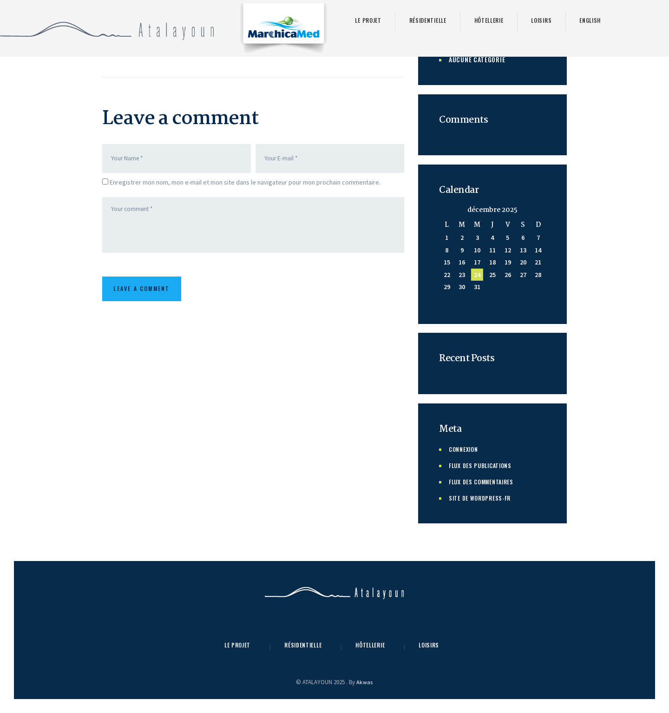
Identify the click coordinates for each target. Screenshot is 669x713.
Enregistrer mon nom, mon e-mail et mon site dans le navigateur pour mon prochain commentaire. (245, 183)
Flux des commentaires (485, 481)
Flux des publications (484, 465)
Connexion (465, 449)
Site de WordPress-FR (483, 497)
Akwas (365, 682)
